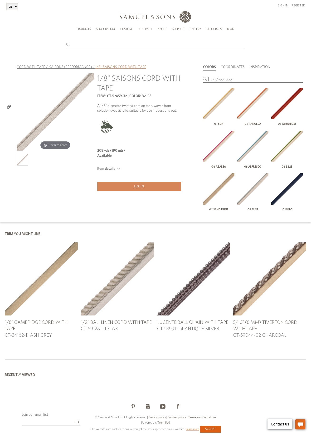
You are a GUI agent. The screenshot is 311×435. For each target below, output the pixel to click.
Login (139, 186)
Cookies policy (176, 417)
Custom (126, 29)
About (162, 29)
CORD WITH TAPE (31, 67)
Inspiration (259, 67)
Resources (214, 29)
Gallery (195, 29)
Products (84, 29)
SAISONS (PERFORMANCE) (70, 67)
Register (298, 5)
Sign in (283, 5)
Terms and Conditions (201, 417)
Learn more (192, 429)
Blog (230, 29)
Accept (210, 429)
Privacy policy (157, 417)
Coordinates (233, 67)
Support (178, 29)
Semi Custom (105, 29)
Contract (144, 29)
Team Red (163, 422)
